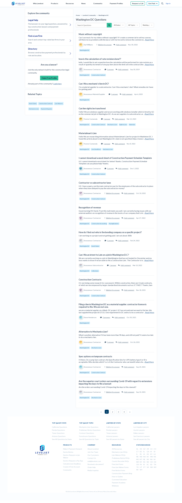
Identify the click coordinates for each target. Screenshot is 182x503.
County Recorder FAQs (120, 461)
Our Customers (93, 455)
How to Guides (117, 477)
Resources (70, 3)
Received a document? (96, 464)
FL (144, 452)
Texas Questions (58, 433)
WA (151, 467)
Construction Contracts (90, 279)
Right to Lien (123, 124)
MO (137, 459)
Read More (149, 40)
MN (151, 457)
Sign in (168, 3)
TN (155, 464)
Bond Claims (33, 103)
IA (144, 454)
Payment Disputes (46, 109)
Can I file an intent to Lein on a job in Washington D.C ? (104, 255)
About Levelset (93, 449)
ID (154, 452)
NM (137, 462)
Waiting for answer (104, 45)
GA (148, 452)
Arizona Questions (59, 436)
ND (148, 462)
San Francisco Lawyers (141, 436)
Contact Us (92, 458)
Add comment (120, 45)
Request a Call (137, 3)
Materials (132, 124)
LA (155, 454)
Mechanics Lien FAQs (119, 452)
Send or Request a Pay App (73, 461)
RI (144, 464)
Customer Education (119, 480)
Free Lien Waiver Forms (120, 467)
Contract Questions (86, 433)
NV (148, 459)
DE (141, 452)
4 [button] (124, 412)
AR (148, 449)
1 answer (109, 69)
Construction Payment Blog (122, 473)
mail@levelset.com (94, 461)
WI (137, 470)
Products (54, 3)
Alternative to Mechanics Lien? (93, 331)
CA (151, 449)
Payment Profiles (116, 3)
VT (144, 467)
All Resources (117, 449)
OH (151, 462)
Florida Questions (58, 430)
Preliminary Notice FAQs (121, 458)
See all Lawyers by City (141, 439)
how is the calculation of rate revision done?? (100, 59)
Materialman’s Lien (88, 133)
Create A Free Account (71, 467)
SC (148, 464)
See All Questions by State (62, 439)
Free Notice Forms (118, 470)
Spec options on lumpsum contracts (95, 356)
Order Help (92, 467)
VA (148, 467)
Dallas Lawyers (138, 433)
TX (137, 467)
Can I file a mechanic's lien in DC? (94, 83)
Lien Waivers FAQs (118, 455)
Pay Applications (114, 223)
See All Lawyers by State (115, 439)
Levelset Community (89, 15)
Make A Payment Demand (72, 449)
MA (144, 457)
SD (151, 464)
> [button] (129, 412)
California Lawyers (113, 427)
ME (137, 457)
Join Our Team (93, 452)
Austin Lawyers (139, 430)
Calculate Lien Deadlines (72, 464)
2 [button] (112, 412)
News (83, 3)
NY (141, 462)
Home (78, 15)
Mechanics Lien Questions (88, 427)
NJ (155, 459)
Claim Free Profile (49, 78)
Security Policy (111, 491)
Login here (57, 84)
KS (148, 454)
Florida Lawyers (111, 430)
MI (148, 457)
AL (137, 449)
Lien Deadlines (96, 149)
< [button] (101, 412)
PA (141, 464)
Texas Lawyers (111, 433)
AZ (144, 449)
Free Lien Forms (117, 464)
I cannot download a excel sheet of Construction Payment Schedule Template (115, 158)
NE (144, 459)
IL (137, 454)
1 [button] (106, 412)
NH (151, 459)
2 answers (105, 317)
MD (141, 457)
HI (151, 452)
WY (141, 470)
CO (155, 449)
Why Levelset (38, 3)
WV (155, 467)
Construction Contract (45, 103)
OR (137, 464)
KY (151, 454)
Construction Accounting (99, 223)
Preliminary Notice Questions (90, 430)
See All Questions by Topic (89, 439)
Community (97, 3)
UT (141, 467)
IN (140, 454)
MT (141, 459)
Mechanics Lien (34, 109)
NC (144, 462)
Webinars (115, 486)
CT (137, 452)
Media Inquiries (93, 470)
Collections (95, 271)
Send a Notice (68, 452)
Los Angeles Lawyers (141, 427)
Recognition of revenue (90, 207)
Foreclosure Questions (87, 436)
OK (155, 462)
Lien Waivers (59, 103)
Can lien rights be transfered (92, 108)
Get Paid (152, 3)
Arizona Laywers (112, 436)
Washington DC (103, 15)
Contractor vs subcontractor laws (95, 182)
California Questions (59, 427)
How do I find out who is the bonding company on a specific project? (110, 232)
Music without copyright (90, 34)
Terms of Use (93, 491)
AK (141, 449)
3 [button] (118, 412)
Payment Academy (118, 483)
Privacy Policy (102, 491)
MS (155, 457)
